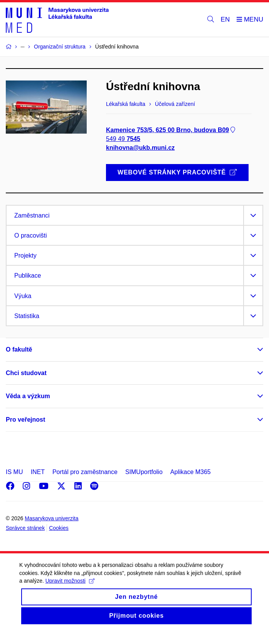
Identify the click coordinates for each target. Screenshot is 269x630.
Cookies (59, 528)
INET (37, 472)
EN (225, 19)
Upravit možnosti (69, 587)
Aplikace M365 (190, 472)
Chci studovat (26, 373)
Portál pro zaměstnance (85, 472)
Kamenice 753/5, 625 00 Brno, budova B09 (171, 130)
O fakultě (19, 349)
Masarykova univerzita (51, 518)
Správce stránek (25, 528)
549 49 (123, 139)
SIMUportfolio (144, 472)
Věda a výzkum (28, 396)
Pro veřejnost (25, 419)
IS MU (14, 472)
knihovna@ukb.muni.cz (140, 148)
